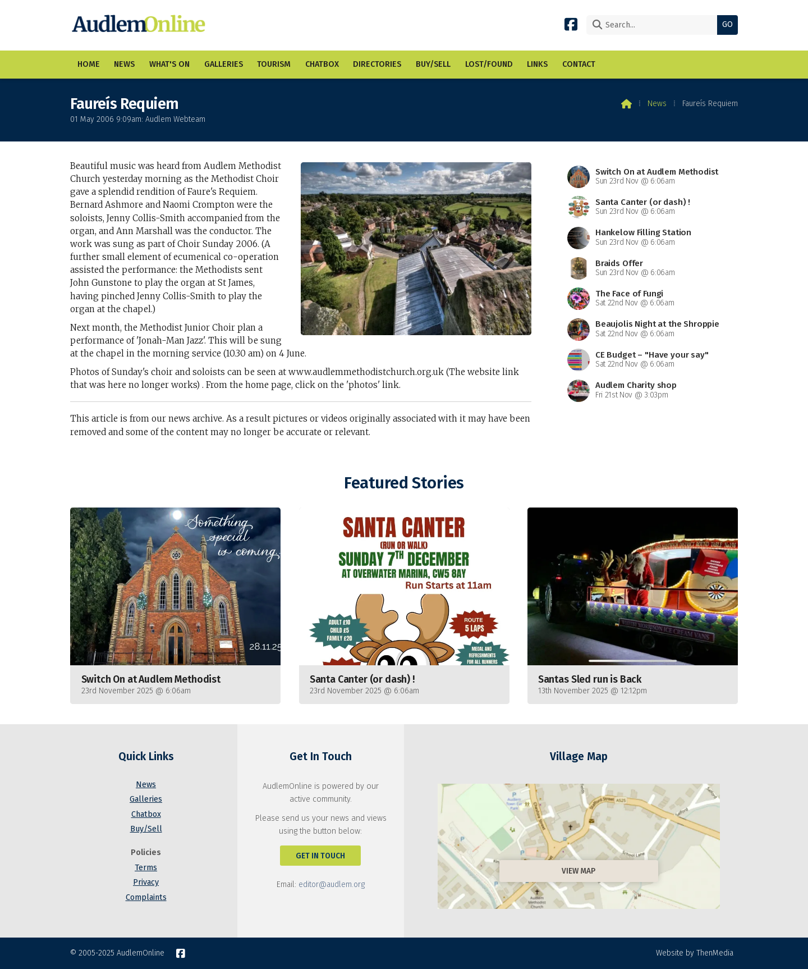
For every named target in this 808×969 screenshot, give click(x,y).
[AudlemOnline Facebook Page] (570, 24)
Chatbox (146, 814)
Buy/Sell (146, 829)
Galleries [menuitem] (223, 64)
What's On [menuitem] (169, 64)
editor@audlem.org (332, 884)
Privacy (146, 882)
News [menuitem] (124, 64)
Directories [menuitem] (377, 64)
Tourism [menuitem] (274, 64)
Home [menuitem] (88, 64)
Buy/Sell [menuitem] (433, 64)
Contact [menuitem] (578, 64)
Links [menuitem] (537, 64)
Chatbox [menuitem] (322, 64)
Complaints (146, 897)
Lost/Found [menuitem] (489, 64)
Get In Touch (320, 856)
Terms (146, 867)
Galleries (146, 799)
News (657, 103)
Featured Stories (403, 483)
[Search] (654, 25)
